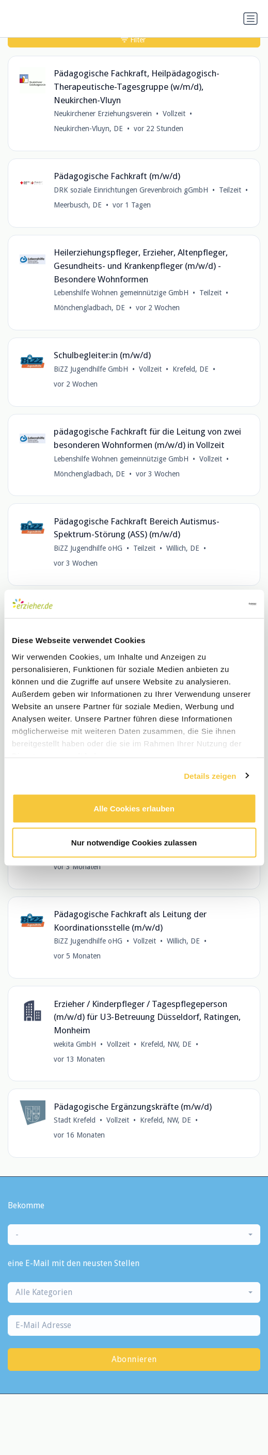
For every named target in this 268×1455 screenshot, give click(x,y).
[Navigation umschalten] (250, 18)
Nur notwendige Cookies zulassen (134, 842)
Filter (133, 40)
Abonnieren (134, 1359)
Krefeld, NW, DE (166, 1044)
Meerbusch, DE (78, 205)
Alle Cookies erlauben (134, 808)
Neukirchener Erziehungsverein (103, 113)
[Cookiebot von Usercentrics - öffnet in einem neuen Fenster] (211, 604)
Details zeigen (210, 775)
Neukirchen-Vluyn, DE (88, 128)
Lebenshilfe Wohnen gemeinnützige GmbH (121, 293)
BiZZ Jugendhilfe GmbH (91, 369)
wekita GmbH (75, 1044)
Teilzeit (230, 190)
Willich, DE (182, 548)
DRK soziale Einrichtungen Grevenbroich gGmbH (131, 190)
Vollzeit (174, 113)
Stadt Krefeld (75, 1120)
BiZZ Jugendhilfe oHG (88, 548)
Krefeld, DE (190, 369)
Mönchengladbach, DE (89, 307)
